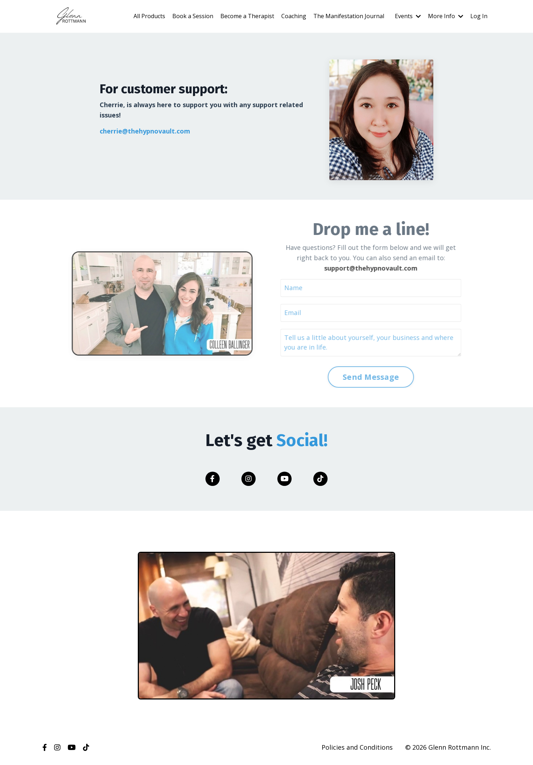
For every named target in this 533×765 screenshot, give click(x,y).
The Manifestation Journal (348, 16)
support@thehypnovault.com (360, 268)
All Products (149, 16)
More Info (445, 16)
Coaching (293, 16)
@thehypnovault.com (156, 131)
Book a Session (192, 16)
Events (408, 16)
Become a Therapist (247, 16)
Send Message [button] (360, 377)
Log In (478, 16)
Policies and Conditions (357, 747)
